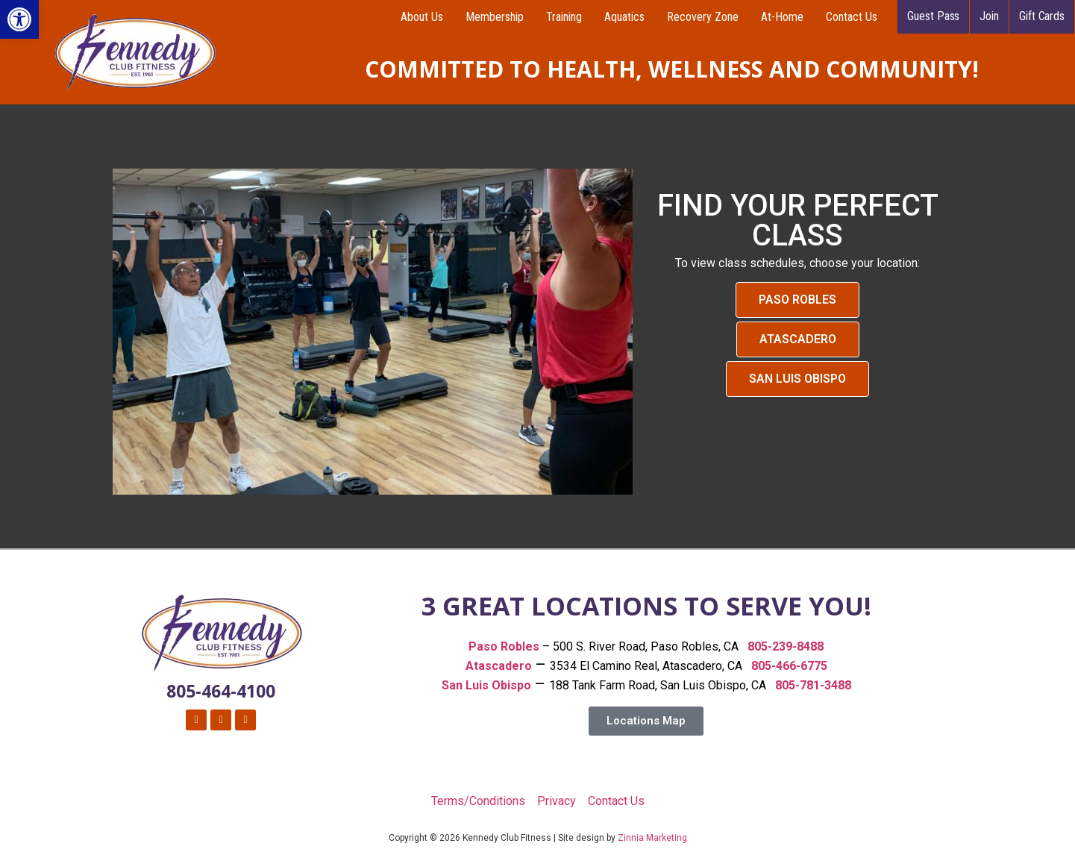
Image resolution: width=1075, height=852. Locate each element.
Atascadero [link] (499, 666)
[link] (19, 19)
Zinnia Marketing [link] (652, 838)
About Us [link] (422, 17)
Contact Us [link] (851, 17)
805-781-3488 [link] (813, 685)
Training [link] (564, 17)
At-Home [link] (782, 17)
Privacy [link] (556, 801)
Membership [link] (495, 17)
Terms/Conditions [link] (478, 801)
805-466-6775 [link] (789, 666)
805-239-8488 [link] (786, 646)
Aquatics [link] (624, 17)
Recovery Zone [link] (703, 17)
